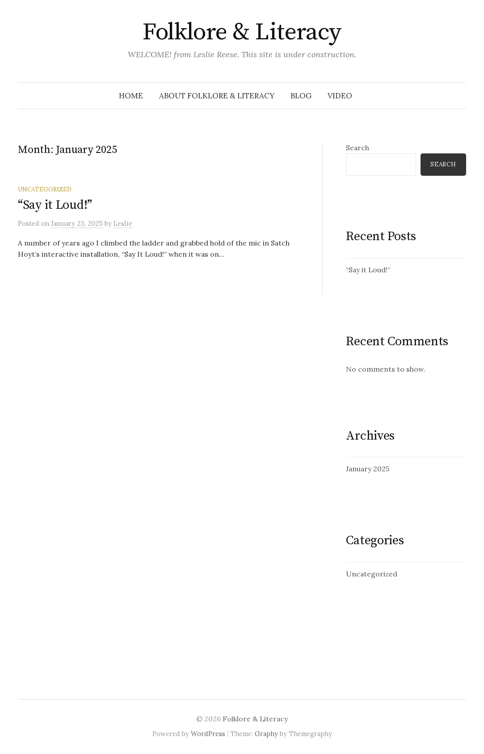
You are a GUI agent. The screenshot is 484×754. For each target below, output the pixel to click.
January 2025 (367, 468)
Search (357, 147)
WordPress (208, 733)
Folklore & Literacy (242, 32)
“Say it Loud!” (55, 205)
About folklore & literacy (216, 96)
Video (340, 96)
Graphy (266, 733)
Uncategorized (45, 189)
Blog (300, 96)
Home (131, 96)
